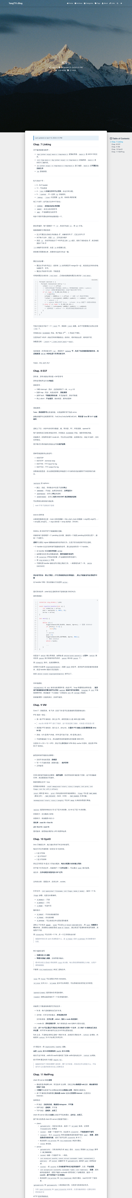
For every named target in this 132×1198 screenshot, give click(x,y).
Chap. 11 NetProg (118, 152)
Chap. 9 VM (116, 147)
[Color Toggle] (121, 3)
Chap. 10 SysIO (117, 149)
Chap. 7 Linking (117, 142)
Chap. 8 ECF (116, 144)
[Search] (118, 3)
